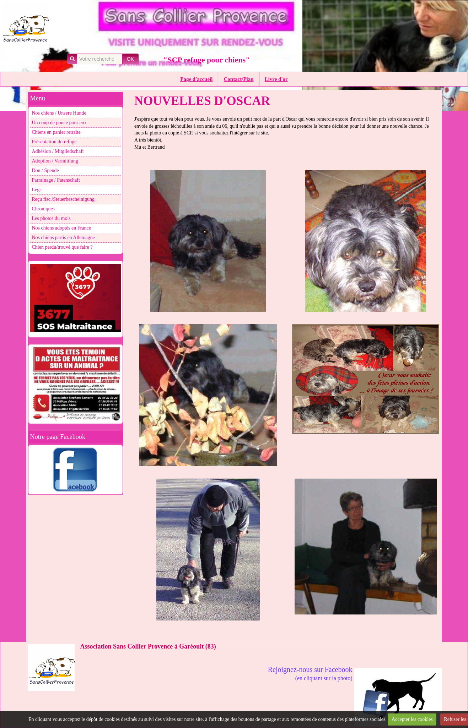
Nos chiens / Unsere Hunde (59, 113)
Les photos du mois (51, 218)
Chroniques (43, 208)
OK (130, 59)
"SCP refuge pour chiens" (206, 59)
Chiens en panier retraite (56, 132)
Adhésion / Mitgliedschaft (58, 151)
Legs (37, 189)
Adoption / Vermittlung (55, 161)
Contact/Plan (238, 79)
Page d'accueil (196, 79)
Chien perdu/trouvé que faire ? (62, 247)
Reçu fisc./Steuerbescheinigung (63, 199)
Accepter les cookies (412, 719)
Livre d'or (276, 79)
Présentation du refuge (54, 141)
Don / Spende (45, 170)
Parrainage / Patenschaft (56, 180)
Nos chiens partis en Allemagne (63, 237)
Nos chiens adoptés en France (61, 228)
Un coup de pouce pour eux (59, 122)
